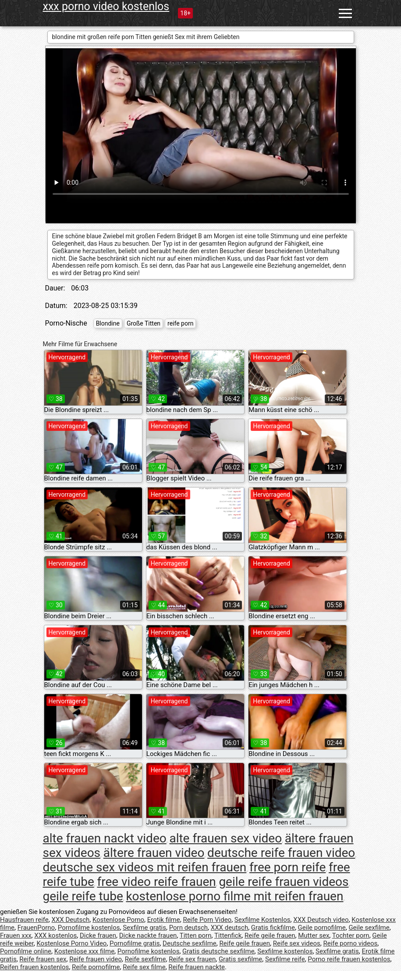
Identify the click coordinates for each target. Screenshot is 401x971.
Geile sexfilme (368, 928)
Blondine (108, 323)
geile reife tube (83, 896)
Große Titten (143, 323)
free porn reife (287, 867)
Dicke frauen (98, 935)
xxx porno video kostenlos (106, 6)
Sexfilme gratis (144, 928)
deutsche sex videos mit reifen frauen (145, 867)
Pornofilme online (25, 951)
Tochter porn (350, 935)
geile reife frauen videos (283, 881)
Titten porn (196, 935)
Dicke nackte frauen (148, 935)
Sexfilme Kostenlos (262, 920)
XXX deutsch (229, 928)
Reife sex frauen (192, 959)
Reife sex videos (296, 943)
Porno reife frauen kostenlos (349, 959)
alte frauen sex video (225, 838)
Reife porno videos (350, 943)
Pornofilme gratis (135, 943)
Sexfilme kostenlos (284, 951)
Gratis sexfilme (240, 959)
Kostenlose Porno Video (71, 943)
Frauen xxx (16, 935)
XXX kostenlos (55, 935)
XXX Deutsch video (320, 920)
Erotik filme (163, 920)
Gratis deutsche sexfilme (218, 951)
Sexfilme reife (285, 959)
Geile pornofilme (322, 928)
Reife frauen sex (42, 959)
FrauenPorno (36, 928)
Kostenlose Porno (118, 920)
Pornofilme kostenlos (89, 928)
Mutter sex (313, 935)
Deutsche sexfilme (189, 943)
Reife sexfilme (145, 959)
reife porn (180, 323)
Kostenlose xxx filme (84, 951)
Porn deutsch (188, 928)
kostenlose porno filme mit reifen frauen (234, 896)
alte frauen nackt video (105, 838)
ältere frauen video (154, 853)
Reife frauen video (95, 959)
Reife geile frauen (270, 935)
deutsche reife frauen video (281, 853)
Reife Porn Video (207, 920)
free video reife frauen (156, 881)
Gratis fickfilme (273, 928)
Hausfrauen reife (24, 920)
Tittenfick (227, 935)
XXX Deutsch (71, 920)
